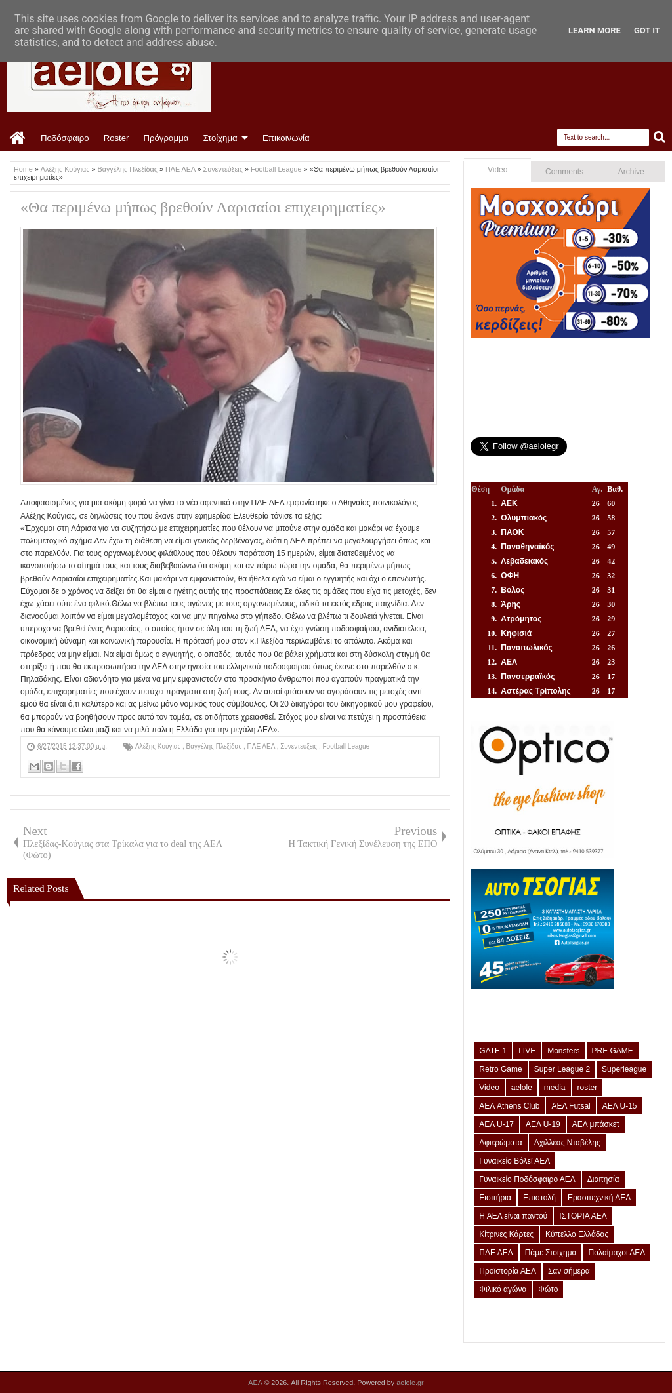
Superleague (624, 1069)
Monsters (563, 1050)
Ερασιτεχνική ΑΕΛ (599, 1197)
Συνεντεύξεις (299, 746)
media (555, 1087)
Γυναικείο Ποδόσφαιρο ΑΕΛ (527, 1179)
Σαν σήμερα (569, 1271)
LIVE (527, 1050)
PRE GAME (612, 1050)
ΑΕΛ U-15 (619, 1105)
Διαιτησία (603, 1179)
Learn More (594, 30)
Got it (647, 30)
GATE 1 (493, 1050)
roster (588, 1087)
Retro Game (500, 1069)
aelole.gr (409, 1382)
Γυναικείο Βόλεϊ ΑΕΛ (514, 1161)
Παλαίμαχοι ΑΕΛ (616, 1252)
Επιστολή (539, 1197)
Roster (116, 138)
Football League (346, 746)
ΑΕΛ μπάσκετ (596, 1124)
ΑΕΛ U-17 (496, 1124)
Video (497, 169)
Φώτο (548, 1289)
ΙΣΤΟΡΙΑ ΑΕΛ (583, 1216)
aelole (521, 1087)
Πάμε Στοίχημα (551, 1252)
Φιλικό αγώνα (502, 1289)
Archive (631, 171)
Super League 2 (562, 1069)
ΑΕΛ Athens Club (509, 1105)
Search (660, 137)
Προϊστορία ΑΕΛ (507, 1271)
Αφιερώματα (500, 1142)
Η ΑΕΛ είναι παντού (513, 1216)
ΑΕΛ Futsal (570, 1105)
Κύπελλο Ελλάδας (576, 1234)
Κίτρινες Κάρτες (506, 1234)
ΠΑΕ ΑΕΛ (262, 746)
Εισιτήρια (495, 1197)
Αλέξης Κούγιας (158, 746)
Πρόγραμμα (165, 138)
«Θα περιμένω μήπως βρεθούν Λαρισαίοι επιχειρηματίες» (202, 207)
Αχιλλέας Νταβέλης (567, 1142)
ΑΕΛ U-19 (543, 1124)
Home (18, 138)
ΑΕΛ (256, 1382)
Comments (564, 171)
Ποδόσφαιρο (65, 138)
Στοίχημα (220, 138)
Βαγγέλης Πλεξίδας (214, 746)
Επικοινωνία (286, 138)
